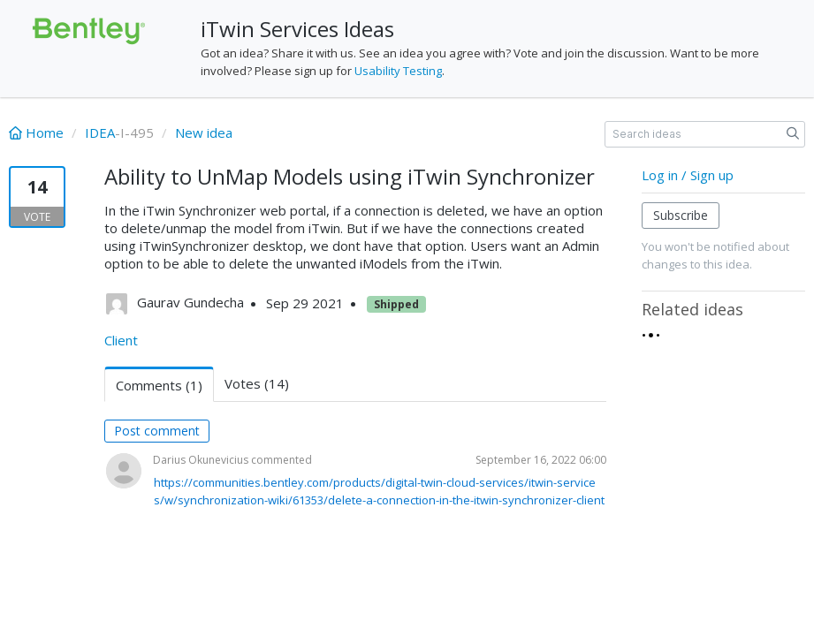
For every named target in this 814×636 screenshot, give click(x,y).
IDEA (100, 132)
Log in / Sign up (688, 175)
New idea (203, 132)
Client (121, 340)
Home (38, 132)
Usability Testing (398, 71)
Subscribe (680, 215)
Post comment (157, 430)
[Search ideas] (705, 134)
